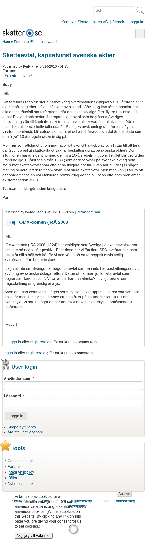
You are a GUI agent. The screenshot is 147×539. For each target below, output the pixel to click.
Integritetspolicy (21, 472)
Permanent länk (89, 212)
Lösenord (12, 396)
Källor (12, 478)
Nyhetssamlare (20, 484)
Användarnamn (17, 379)
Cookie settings (20, 461)
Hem (6, 41)
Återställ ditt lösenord (25, 432)
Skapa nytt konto (22, 427)
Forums (20, 41)
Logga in (135, 22)
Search (118, 22)
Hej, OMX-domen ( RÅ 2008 (38, 222)
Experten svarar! (43, 41)
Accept (124, 498)
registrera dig (41, 342)
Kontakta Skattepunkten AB (85, 22)
